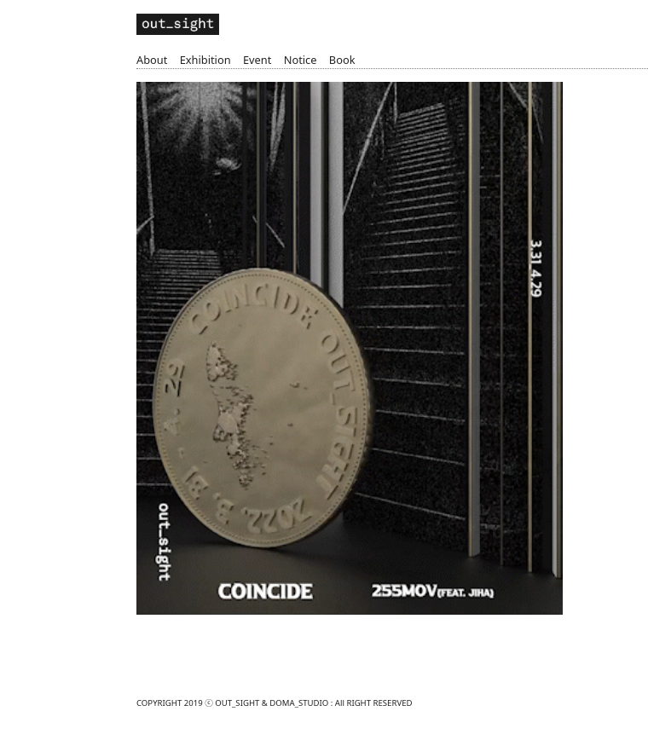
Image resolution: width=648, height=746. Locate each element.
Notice (300, 59)
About (151, 59)
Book (342, 59)
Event (257, 59)
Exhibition (205, 59)
